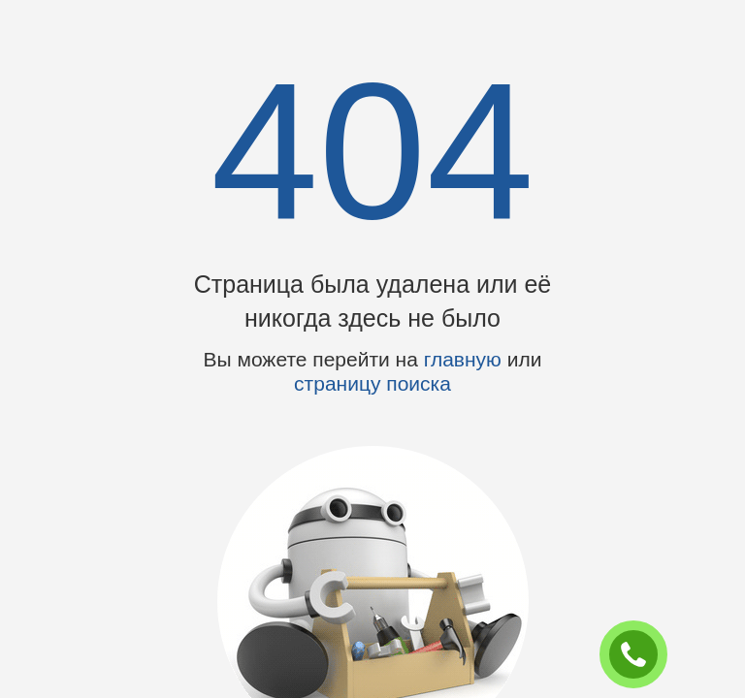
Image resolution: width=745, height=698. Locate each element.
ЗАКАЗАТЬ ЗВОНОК (641, 655)
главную (463, 359)
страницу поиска (372, 383)
